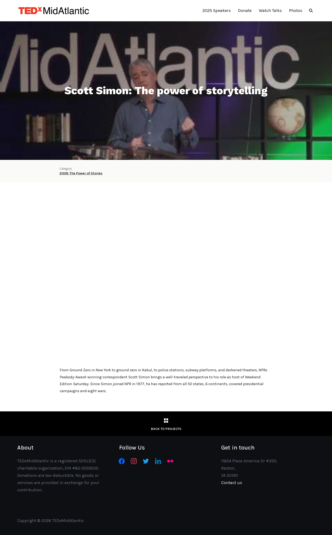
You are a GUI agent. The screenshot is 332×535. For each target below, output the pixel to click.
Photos (295, 10)
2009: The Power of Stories (81, 173)
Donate (245, 10)
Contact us (231, 482)
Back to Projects (166, 429)
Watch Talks (270, 10)
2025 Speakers (216, 10)
